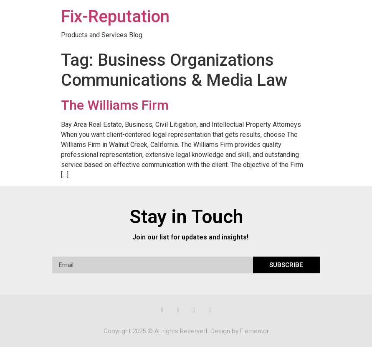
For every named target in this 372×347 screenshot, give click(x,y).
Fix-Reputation (115, 16)
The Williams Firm (115, 105)
